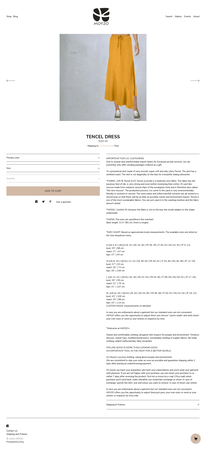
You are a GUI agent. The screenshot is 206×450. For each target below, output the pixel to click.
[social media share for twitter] (43, 201)
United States (106, 145)
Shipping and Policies (16, 434)
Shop (9, 16)
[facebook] (7, 426)
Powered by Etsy (15, 441)
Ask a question (63, 202)
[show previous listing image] (13, 80)
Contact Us (11, 430)
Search (169, 16)
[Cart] (196, 439)
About (196, 16)
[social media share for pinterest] (50, 201)
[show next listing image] (192, 80)
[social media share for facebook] (36, 201)
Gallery (178, 16)
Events (187, 16)
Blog (15, 16)
